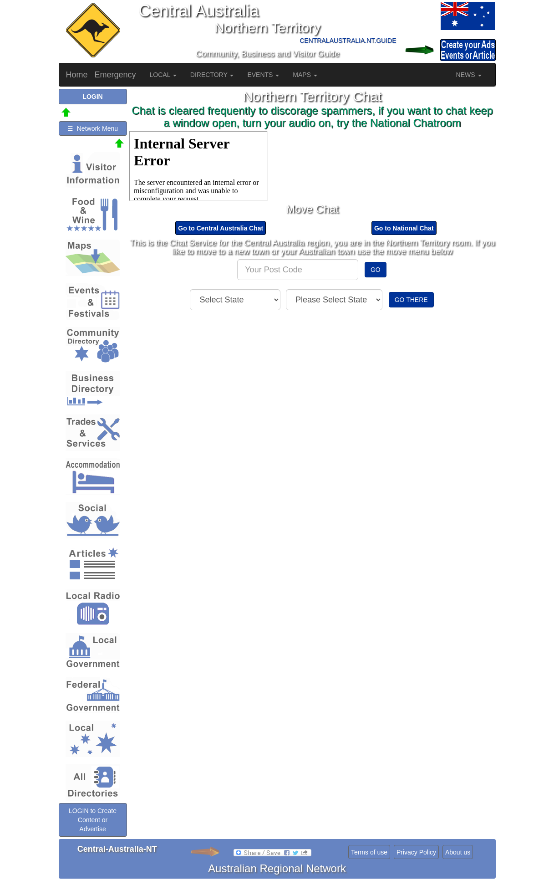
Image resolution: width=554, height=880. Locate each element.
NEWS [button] (469, 74)
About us (457, 852)
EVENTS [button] (263, 74)
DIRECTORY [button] (212, 74)
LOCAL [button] (163, 74)
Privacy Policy (416, 852)
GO (376, 269)
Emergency (115, 74)
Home (77, 74)
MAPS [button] (305, 74)
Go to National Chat (404, 228)
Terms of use (369, 852)
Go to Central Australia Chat (220, 228)
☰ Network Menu (92, 128)
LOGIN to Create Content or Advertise (93, 820)
